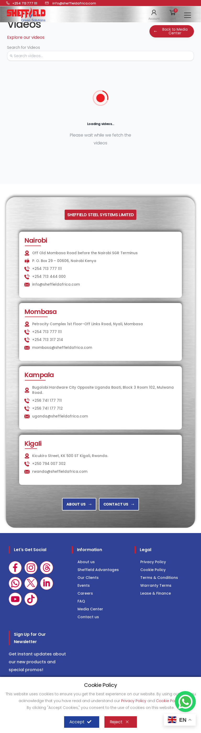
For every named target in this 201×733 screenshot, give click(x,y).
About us (86, 561)
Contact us (88, 617)
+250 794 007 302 (49, 463)
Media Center (90, 609)
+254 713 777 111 (47, 268)
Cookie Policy (153, 569)
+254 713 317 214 (47, 339)
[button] (154, 14)
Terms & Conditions (159, 577)
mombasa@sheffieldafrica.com (62, 347)
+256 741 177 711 (47, 400)
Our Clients (88, 577)
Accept (80, 722)
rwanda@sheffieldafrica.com (59, 471)
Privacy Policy (153, 561)
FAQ (81, 601)
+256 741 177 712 (47, 408)
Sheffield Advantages (98, 569)
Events (83, 585)
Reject (119, 722)
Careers (85, 593)
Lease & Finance (155, 593)
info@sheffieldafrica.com (56, 284)
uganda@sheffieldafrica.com (60, 416)
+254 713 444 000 (49, 276)
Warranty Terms (155, 585)
